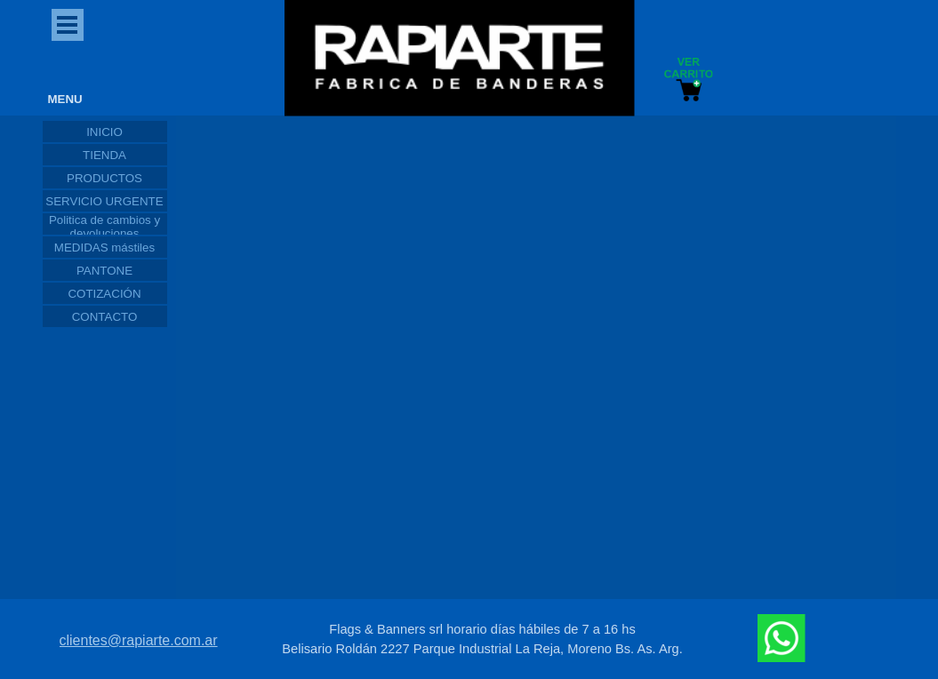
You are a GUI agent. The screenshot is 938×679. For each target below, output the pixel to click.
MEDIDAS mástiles (104, 247)
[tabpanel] (483, 639)
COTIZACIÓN (104, 293)
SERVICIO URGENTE (104, 201)
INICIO (104, 132)
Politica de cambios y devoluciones (104, 226)
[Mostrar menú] (68, 25)
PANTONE (104, 270)
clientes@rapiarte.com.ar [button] (139, 640)
